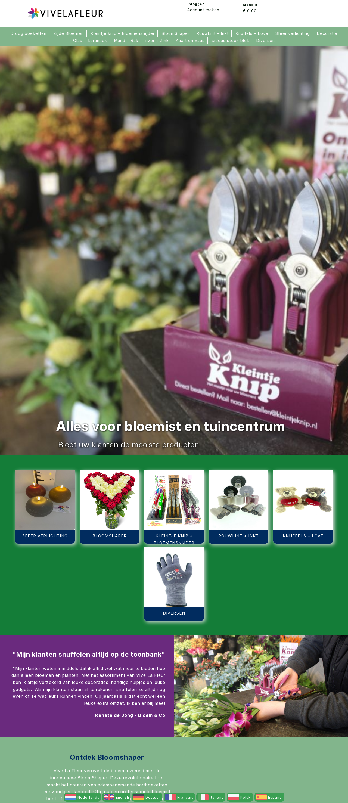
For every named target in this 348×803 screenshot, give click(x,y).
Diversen (265, 40)
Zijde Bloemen (69, 33)
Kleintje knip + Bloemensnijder (123, 33)
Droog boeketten (28, 33)
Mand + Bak (126, 40)
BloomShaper (175, 33)
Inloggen (196, 4)
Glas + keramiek (90, 40)
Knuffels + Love (252, 33)
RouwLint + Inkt (213, 33)
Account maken (203, 9)
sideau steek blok (230, 40)
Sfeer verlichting (292, 33)
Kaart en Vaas (190, 40)
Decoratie (327, 33)
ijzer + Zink (157, 40)
